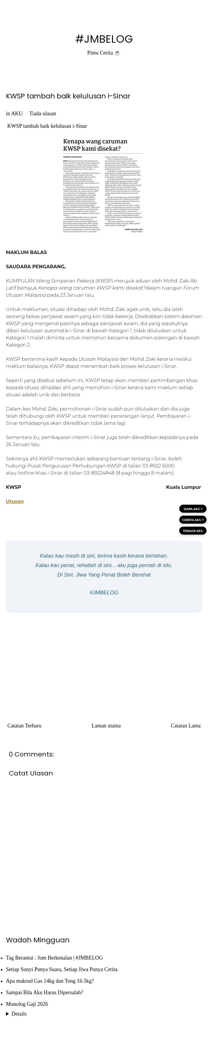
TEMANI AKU (193, 530)
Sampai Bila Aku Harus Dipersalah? (44, 992)
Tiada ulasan (42, 113)
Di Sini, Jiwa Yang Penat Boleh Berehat (104, 575)
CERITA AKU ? (193, 519)
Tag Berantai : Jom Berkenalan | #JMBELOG (54, 958)
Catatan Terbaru (24, 726)
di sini (88, 556)
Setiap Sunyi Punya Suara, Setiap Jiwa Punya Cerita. (62, 969)
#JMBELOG (104, 39)
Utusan (15, 501)
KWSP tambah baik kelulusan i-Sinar (68, 96)
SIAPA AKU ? (192, 508)
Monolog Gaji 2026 (27, 1004)
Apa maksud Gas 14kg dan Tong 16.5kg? (50, 981)
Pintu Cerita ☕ (104, 53)
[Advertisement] (104, 660)
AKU (17, 113)
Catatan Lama (186, 726)
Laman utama (106, 726)
